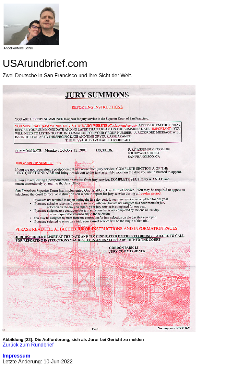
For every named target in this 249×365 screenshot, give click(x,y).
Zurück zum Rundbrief (28, 344)
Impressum (16, 356)
